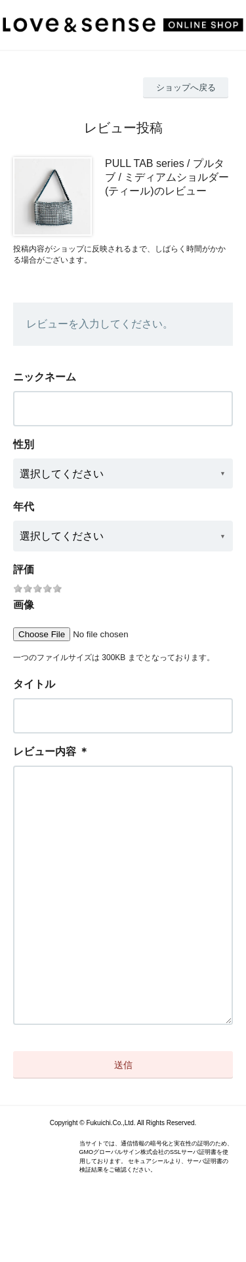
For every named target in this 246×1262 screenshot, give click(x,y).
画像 (23, 604)
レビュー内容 (44, 751)
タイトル (34, 684)
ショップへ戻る (186, 87)
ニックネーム (44, 376)
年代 (23, 506)
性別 (23, 444)
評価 (23, 569)
